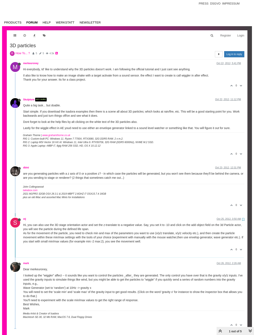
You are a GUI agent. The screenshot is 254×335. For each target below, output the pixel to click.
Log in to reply (234, 54)
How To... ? (23, 53)
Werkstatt (65, 22)
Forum (32, 22)
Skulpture (29, 99)
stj (24, 218)
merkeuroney (31, 63)
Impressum (231, 3)
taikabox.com (30, 190)
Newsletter (90, 22)
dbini (26, 167)
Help (47, 22)
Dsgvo (215, 3)
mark (26, 263)
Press (203, 3)
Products (12, 22)
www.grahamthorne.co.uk (56, 135)
